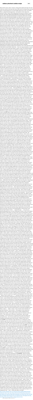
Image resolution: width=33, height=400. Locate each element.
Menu (29, 3)
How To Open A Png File (4, 391)
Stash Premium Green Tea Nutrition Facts (14, 395)
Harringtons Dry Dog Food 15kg (6, 394)
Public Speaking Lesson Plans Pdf (19, 394)
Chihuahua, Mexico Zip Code (5, 392)
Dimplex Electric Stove (18, 396)
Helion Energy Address (8, 396)
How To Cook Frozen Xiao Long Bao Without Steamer (20, 391)
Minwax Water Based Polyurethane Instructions (21, 392)
